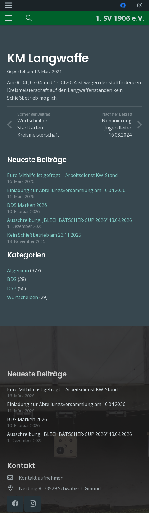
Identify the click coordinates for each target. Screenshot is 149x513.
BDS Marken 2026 (27, 205)
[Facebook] (123, 5)
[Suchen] (28, 18)
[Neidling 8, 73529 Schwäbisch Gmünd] (13, 488)
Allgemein (18, 270)
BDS (12, 279)
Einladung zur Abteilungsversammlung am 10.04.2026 (66, 190)
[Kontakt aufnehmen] (13, 478)
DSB (12, 288)
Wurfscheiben (22, 297)
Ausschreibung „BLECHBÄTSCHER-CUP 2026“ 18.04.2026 (69, 220)
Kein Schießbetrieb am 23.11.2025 (44, 235)
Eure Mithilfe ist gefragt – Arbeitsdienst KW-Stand (62, 175)
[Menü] (8, 18)
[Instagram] (139, 5)
